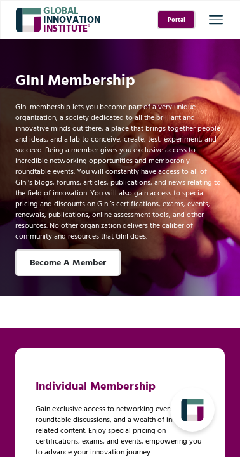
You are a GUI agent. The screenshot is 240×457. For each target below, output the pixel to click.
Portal (176, 20)
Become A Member (68, 262)
